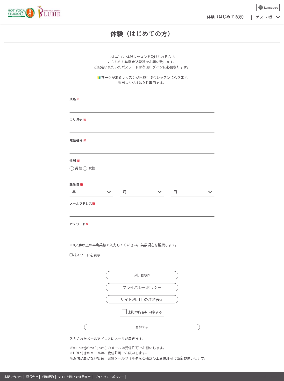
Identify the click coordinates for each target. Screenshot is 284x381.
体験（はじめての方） (226, 17)
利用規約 (142, 275)
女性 (91, 167)
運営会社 (32, 376)
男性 (85, 168)
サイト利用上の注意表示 (141, 299)
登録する (141, 327)
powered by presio (266, 376)
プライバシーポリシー (142, 287)
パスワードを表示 (85, 254)
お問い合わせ (13, 376)
